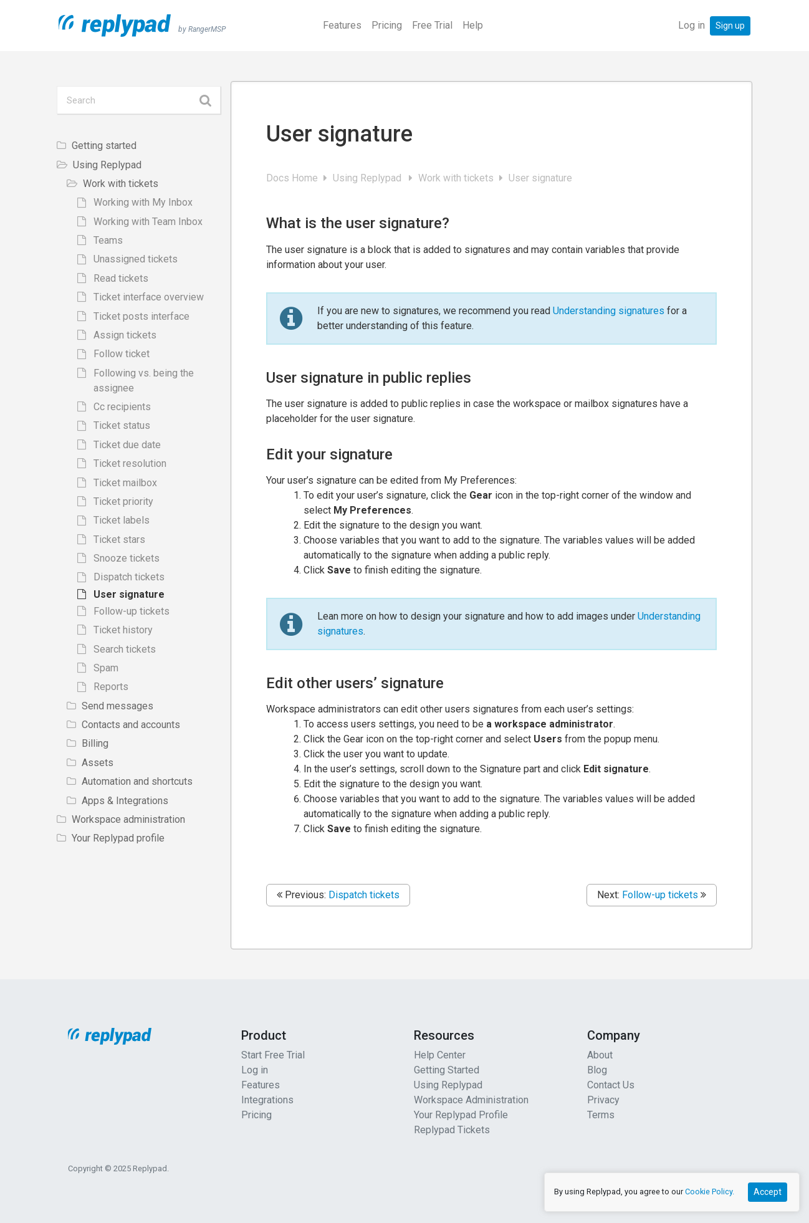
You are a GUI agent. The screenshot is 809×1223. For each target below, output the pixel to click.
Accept (768, 1192)
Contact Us (610, 1085)
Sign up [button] (730, 26)
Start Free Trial (273, 1055)
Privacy (603, 1100)
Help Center (440, 1055)
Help (472, 25)
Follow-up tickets (660, 895)
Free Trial (432, 25)
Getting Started (446, 1070)
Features (342, 25)
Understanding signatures (608, 311)
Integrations (267, 1100)
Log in (691, 25)
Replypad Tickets (452, 1130)
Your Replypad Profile (461, 1115)
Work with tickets (457, 178)
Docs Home (293, 178)
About (600, 1055)
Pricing (386, 25)
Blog (597, 1070)
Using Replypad (369, 178)
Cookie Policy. (709, 1191)
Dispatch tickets (364, 895)
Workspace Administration (471, 1100)
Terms (601, 1115)
